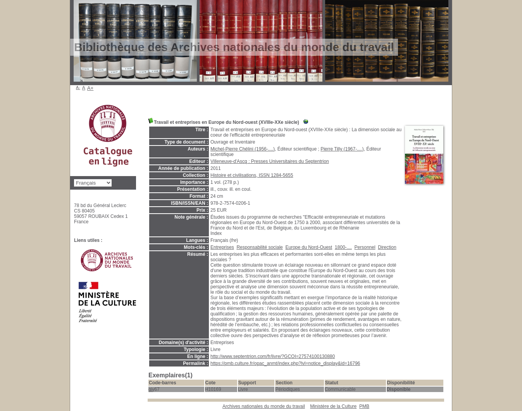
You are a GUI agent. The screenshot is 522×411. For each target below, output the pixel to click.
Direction (387, 247)
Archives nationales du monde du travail (263, 406)
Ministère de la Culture (333, 406)
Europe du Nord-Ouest (308, 247)
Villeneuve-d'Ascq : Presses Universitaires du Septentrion (269, 161)
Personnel (365, 247)
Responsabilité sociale (259, 247)
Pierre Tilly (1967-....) (342, 149)
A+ (90, 88)
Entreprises (222, 247)
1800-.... (343, 247)
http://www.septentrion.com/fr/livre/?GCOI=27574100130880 (272, 356)
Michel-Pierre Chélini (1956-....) (242, 149)
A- (78, 87)
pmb (364, 406)
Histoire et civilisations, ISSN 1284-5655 (251, 175)
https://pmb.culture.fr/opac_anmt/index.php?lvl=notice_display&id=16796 (285, 363)
